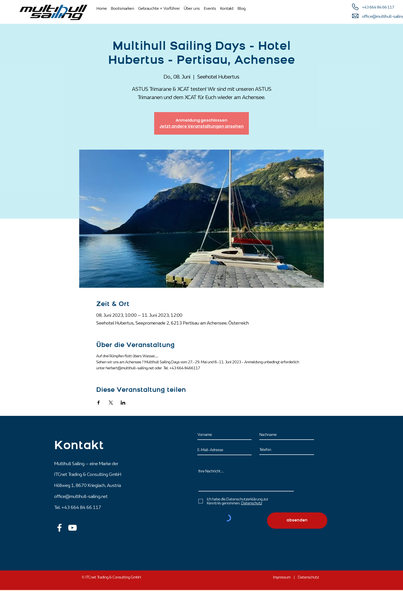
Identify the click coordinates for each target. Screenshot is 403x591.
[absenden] (297, 520)
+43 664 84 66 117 (378, 7)
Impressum (282, 577)
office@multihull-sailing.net (81, 496)
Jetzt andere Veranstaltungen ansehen (201, 126)
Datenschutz (308, 577)
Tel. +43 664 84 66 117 (77, 507)
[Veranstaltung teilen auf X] (110, 403)
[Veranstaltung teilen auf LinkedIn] (123, 403)
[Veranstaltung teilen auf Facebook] (98, 403)
